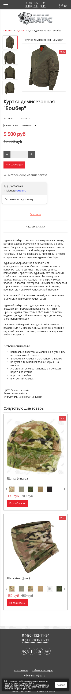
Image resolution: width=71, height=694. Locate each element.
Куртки (20, 30)
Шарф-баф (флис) (18, 578)
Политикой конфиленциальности (18, 689)
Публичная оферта (34, 675)
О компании (21, 670)
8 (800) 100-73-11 (35, 6)
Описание (35, 214)
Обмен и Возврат (42, 670)
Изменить (20, 190)
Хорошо (61, 685)
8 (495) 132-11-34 (35, 2)
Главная (7, 30)
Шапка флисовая (18, 478)
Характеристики (35, 226)
